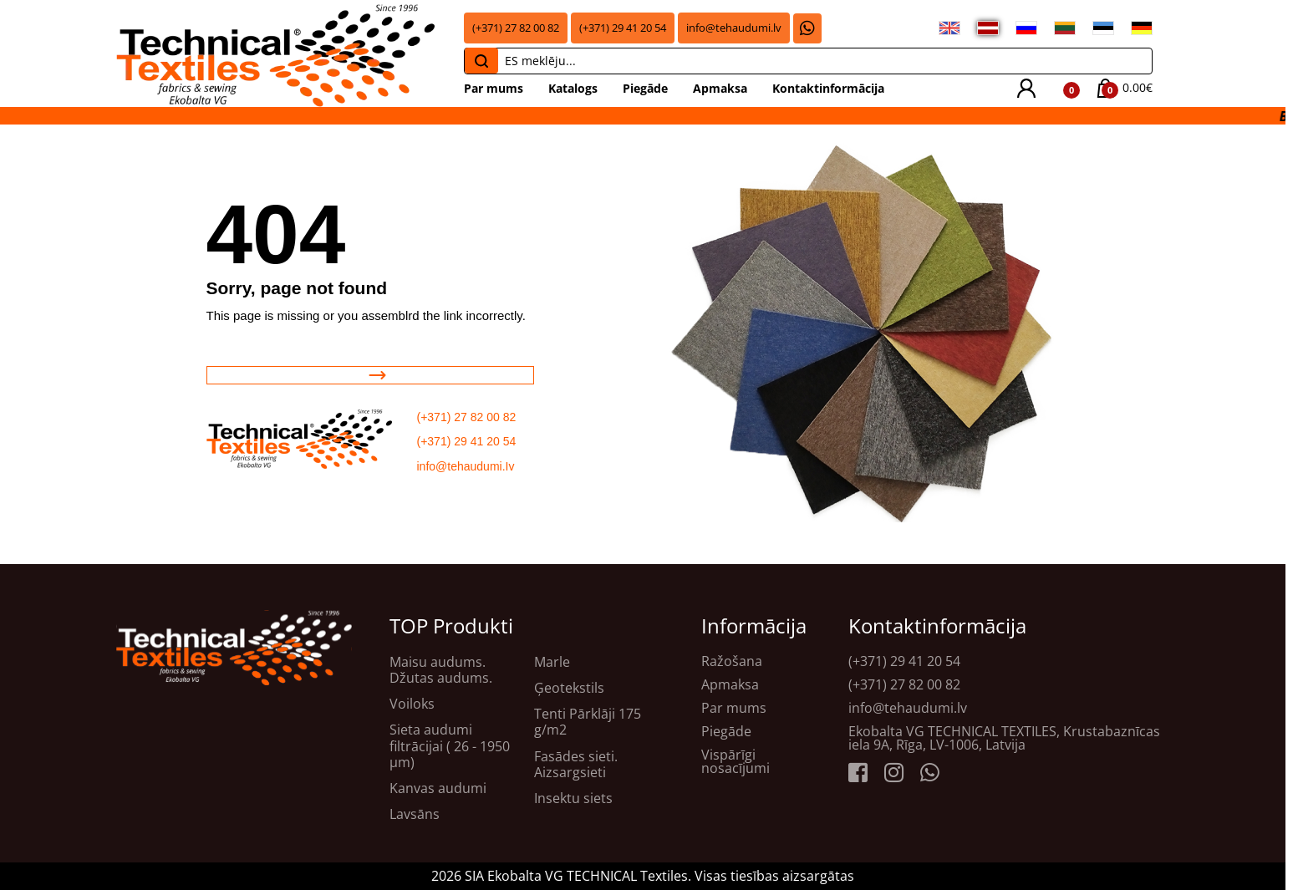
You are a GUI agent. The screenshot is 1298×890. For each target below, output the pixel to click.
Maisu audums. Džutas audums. (440, 670)
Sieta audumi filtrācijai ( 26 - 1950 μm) (449, 746)
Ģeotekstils (569, 688)
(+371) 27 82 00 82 (515, 27)
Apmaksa (720, 88)
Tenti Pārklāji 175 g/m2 (587, 722)
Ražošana (731, 661)
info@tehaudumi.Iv (466, 466)
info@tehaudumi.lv (733, 27)
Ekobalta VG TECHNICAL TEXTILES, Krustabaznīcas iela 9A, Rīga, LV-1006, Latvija (1004, 738)
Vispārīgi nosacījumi (735, 761)
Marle (552, 662)
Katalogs (573, 88)
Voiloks (412, 704)
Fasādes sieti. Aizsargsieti (576, 765)
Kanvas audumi (437, 788)
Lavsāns (414, 814)
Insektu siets (573, 798)
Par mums (493, 88)
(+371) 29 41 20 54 (622, 27)
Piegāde (645, 88)
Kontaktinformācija (828, 88)
